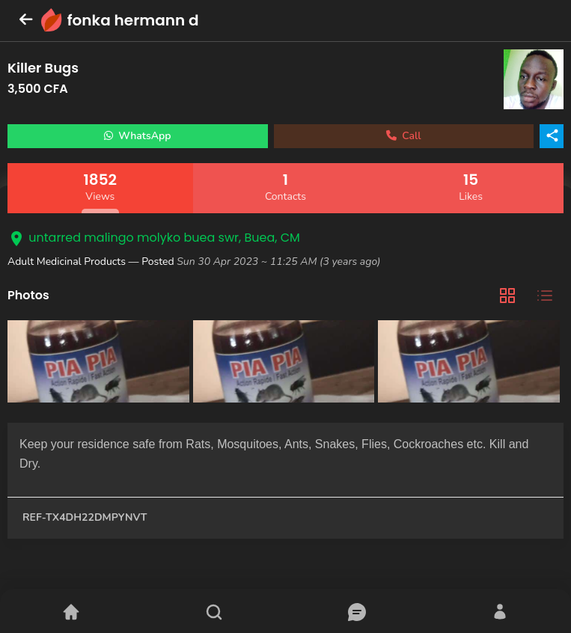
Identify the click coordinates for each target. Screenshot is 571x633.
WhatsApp (137, 136)
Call (403, 136)
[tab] (507, 296)
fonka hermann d (133, 20)
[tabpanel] (285, 363)
